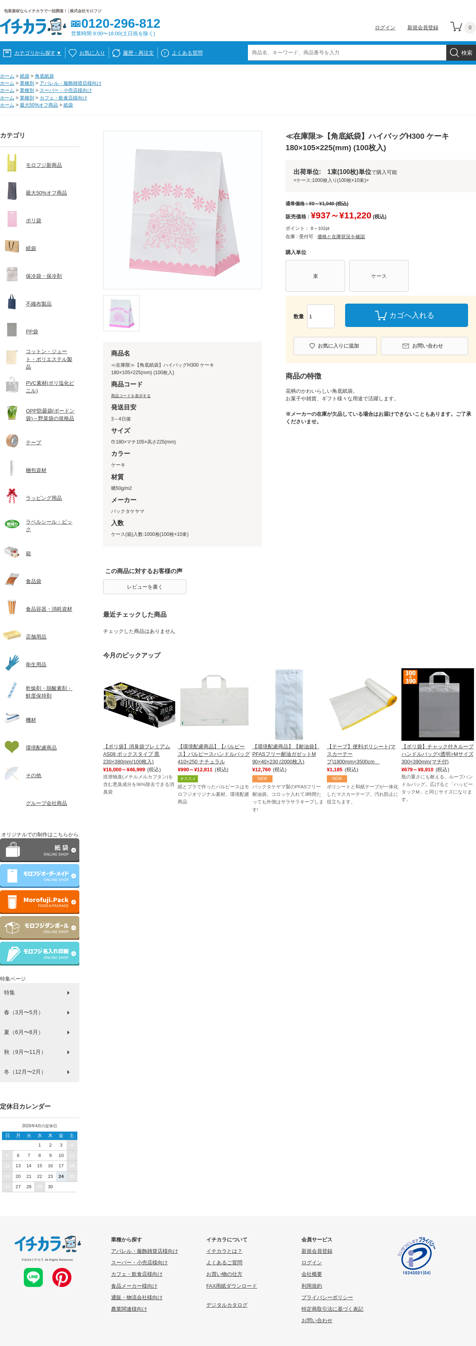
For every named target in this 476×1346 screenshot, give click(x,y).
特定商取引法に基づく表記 (332, 1309)
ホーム (7, 76)
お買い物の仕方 (224, 1274)
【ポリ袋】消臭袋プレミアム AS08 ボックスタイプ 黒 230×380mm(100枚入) (136, 754)
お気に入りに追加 (338, 346)
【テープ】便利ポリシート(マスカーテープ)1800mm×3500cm (361, 754)
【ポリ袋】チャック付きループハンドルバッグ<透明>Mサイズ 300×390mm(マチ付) (437, 754)
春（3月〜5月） (24, 1012)
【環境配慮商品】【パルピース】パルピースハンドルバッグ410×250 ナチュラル (214, 754)
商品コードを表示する (131, 396)
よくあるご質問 (224, 1263)
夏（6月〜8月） (24, 1032)
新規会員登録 (422, 28)
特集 (9, 992)
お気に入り (92, 53)
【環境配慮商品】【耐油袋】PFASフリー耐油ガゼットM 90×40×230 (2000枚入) (285, 754)
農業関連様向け (129, 1309)
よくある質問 (187, 53)
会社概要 (311, 1274)
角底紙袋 (44, 76)
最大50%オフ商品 (39, 105)
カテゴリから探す (37, 53)
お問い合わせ (427, 346)
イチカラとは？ (224, 1251)
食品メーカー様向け (134, 1286)
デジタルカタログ (227, 1305)
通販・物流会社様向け (137, 1297)
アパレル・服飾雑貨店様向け (71, 83)
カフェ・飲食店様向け (63, 98)
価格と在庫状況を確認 (341, 236)
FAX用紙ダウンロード (231, 1286)
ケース (379, 276)
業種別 (27, 83)
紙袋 (24, 76)
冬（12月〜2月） (25, 1072)
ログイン (385, 28)
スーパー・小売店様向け (66, 90)
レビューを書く (145, 587)
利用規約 (311, 1286)
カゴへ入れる (411, 315)
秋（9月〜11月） (25, 1052)
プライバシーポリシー (327, 1297)
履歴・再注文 (138, 53)
